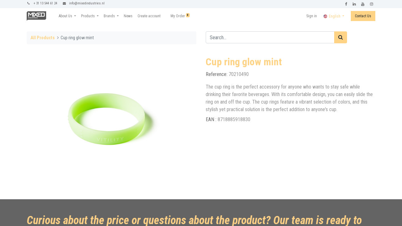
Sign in (311, 16)
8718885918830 (234, 119)
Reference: (217, 74)
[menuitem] (128, 16)
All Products (42, 37)
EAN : (212, 119)
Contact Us (363, 16)
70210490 (239, 74)
